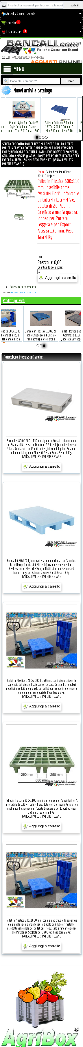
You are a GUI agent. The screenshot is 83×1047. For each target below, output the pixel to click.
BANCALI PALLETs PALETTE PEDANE (41, 457)
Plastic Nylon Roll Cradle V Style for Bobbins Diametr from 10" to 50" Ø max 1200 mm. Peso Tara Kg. (23, 122)
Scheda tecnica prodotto (23, 287)
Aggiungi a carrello (57, 278)
